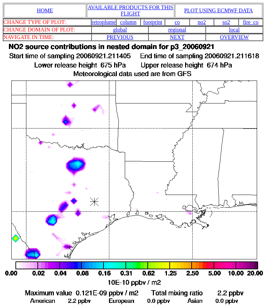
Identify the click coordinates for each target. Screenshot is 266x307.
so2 (226, 22)
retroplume (104, 22)
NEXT (177, 37)
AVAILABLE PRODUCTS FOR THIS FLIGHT (130, 10)
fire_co (250, 22)
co (177, 22)
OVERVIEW (234, 37)
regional (177, 30)
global (120, 30)
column (128, 22)
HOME (45, 10)
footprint (152, 22)
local (234, 30)
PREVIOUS (120, 37)
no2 (202, 22)
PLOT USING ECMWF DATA (218, 10)
